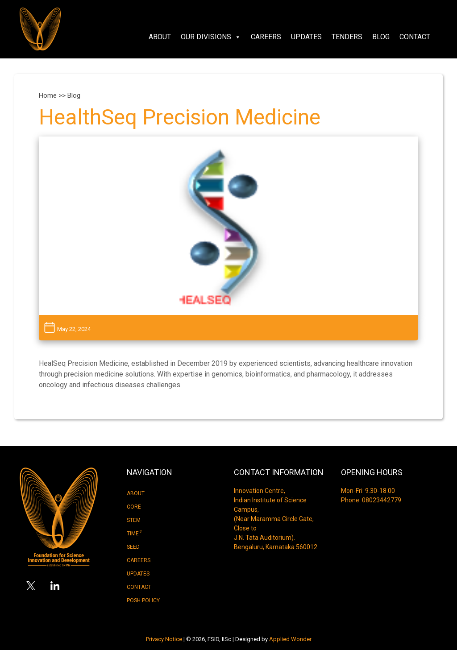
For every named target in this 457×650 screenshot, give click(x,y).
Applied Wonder (290, 639)
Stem (134, 520)
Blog (381, 37)
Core (134, 507)
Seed (133, 547)
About (160, 37)
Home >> (53, 95)
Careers (266, 37)
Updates (306, 37)
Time (134, 533)
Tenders (347, 37)
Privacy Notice (164, 639)
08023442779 (381, 500)
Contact (414, 37)
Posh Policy (143, 600)
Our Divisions (211, 37)
